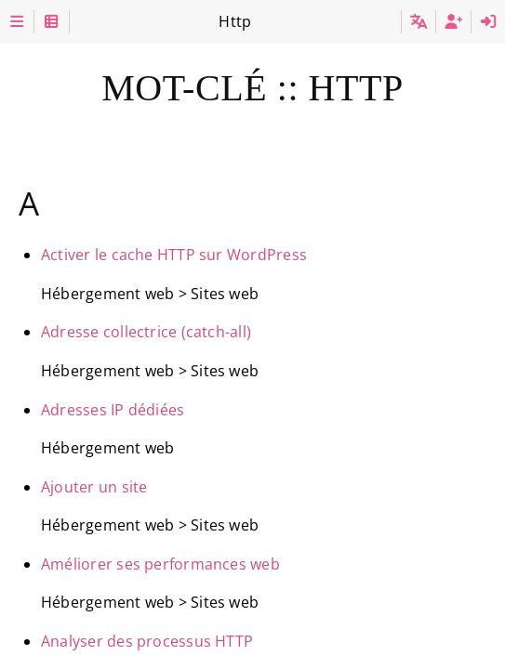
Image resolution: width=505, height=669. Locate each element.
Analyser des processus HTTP (147, 641)
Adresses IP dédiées (112, 410)
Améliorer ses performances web (160, 564)
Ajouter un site (94, 487)
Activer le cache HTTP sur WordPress (174, 254)
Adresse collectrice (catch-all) (146, 331)
